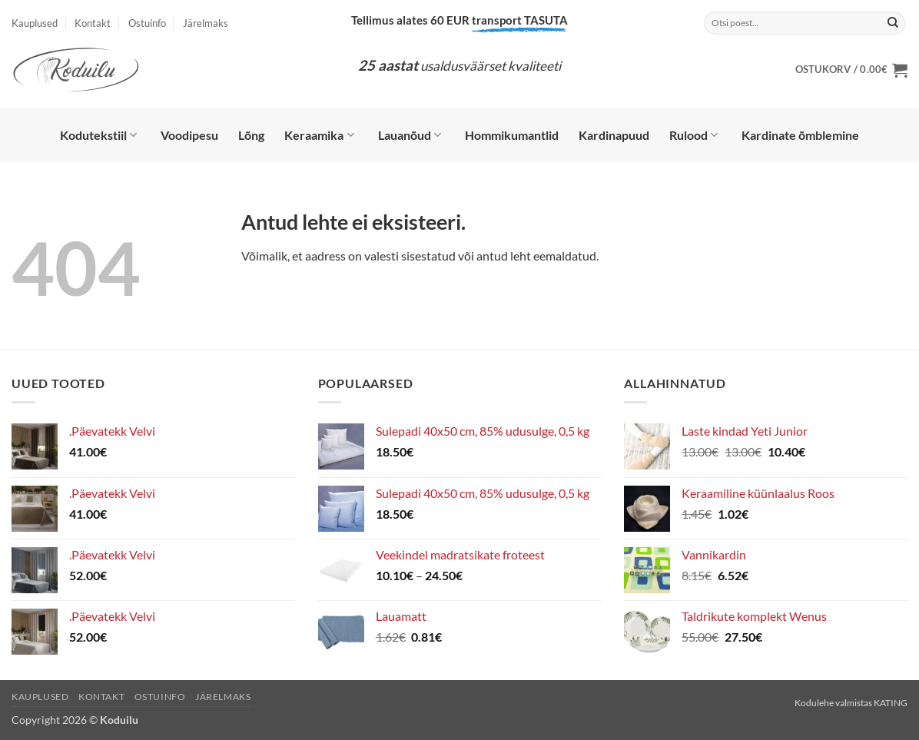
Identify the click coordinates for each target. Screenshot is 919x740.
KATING (890, 703)
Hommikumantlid (512, 135)
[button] (851, 70)
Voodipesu (189, 135)
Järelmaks (205, 23)
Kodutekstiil (98, 135)
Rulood (693, 135)
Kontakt (93, 23)
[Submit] (892, 23)
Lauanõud (409, 135)
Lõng (251, 135)
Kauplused (35, 23)
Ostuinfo (147, 23)
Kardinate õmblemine (800, 135)
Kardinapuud (614, 135)
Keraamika (318, 135)
